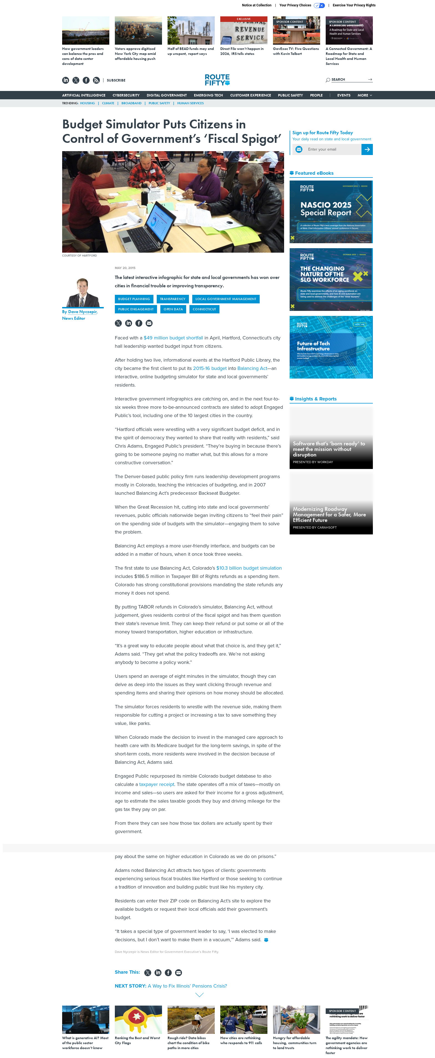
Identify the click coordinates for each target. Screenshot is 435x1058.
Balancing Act (252, 368)
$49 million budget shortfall (173, 337)
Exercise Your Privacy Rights (354, 5)
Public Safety (290, 95)
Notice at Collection (256, 5)
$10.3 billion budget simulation (249, 568)
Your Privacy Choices (302, 5)
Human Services (190, 103)
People (316, 95)
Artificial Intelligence (83, 95)
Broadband (131, 103)
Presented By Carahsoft (315, 527)
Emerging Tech (208, 95)
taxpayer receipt (156, 784)
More (365, 95)
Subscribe (116, 80)
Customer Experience (250, 95)
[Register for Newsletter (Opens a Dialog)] (367, 149)
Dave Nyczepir (82, 311)
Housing (87, 103)
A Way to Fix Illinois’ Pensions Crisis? (187, 986)
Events (343, 95)
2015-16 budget (210, 368)
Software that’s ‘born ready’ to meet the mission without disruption (329, 449)
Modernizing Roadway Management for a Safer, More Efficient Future (329, 514)
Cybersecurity (126, 95)
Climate (108, 103)
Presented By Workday (313, 462)
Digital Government (167, 95)
